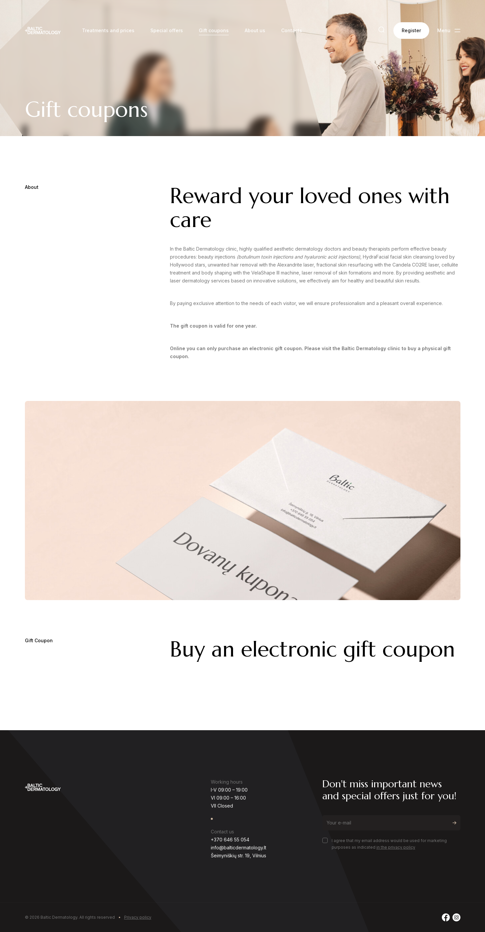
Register (411, 30)
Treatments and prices (108, 30)
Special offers (166, 30)
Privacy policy (137, 917)
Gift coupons (214, 30)
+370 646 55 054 (230, 839)
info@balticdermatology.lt (238, 847)
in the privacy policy (395, 847)
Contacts (291, 30)
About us (255, 30)
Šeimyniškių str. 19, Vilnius (238, 855)
